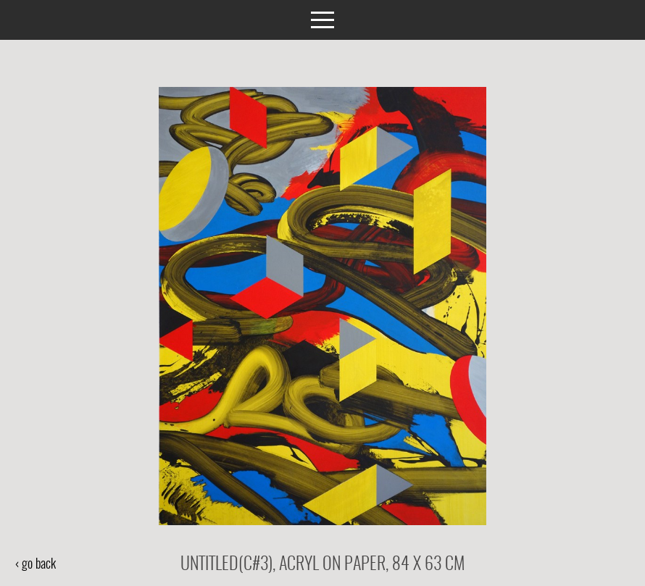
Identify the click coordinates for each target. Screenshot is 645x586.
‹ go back (35, 565)
